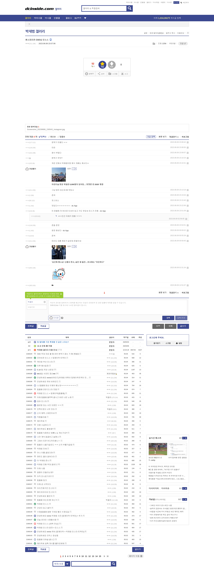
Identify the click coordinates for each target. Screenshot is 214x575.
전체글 (31, 326)
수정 (158, 326)
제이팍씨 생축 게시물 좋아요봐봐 (49, 543)
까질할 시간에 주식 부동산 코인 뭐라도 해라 (166, 512)
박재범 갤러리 (35, 31)
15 (100, 556)
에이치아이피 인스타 (44, 492)
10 (83, 556)
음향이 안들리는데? (43, 472)
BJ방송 (78, 18)
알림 (179, 343)
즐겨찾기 (157, 343)
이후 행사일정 (41, 366)
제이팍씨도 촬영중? (43, 429)
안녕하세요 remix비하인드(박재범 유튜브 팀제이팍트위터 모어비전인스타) (61, 378)
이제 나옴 (39, 468)
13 (93, 556)
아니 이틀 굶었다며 (43, 453)
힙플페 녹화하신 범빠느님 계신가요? (50, 433)
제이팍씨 (39, 421)
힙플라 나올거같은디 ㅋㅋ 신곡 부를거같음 (53, 445)
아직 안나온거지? (42, 476)
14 (96, 556)
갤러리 (28, 18)
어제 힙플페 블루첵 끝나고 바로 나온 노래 (52, 397)
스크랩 (153, 43)
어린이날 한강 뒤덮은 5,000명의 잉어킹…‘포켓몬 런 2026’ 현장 (77, 184)
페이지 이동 (135, 556)
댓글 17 (183, 43)
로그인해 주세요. (156, 338)
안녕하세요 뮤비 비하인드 (46, 382)
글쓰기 (183, 326)
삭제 (188, 142)
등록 (168, 318)
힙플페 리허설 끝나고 (44, 539)
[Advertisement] (107, 101)
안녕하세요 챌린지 (43, 496)
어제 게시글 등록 (167, 18)
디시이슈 (165, 488)
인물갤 (142, 2)
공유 (101, 73)
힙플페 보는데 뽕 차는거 (45, 500)
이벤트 (163, 2)
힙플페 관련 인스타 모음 (45, 389)
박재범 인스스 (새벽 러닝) (46, 524)
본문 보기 (163, 137)
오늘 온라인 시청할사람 (45, 520)
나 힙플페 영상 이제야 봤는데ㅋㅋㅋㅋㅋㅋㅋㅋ (55, 385)
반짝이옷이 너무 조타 (44, 409)
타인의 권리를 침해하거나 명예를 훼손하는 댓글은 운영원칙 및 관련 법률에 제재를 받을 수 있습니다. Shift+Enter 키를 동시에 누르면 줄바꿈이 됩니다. (88, 304)
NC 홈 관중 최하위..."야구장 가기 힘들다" (164, 470)
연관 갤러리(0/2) (157, 33)
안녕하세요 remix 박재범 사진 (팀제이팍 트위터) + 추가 (58, 516)
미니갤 (136, 2)
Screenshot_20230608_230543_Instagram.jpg (46, 129)
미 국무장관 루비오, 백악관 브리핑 (162, 467)
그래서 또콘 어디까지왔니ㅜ (47, 441)
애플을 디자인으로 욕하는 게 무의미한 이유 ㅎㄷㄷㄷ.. (168, 476)
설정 (145, 33)
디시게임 (156, 2)
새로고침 (185, 137)
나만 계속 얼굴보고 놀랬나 (46, 437)
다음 (104, 556)
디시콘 (169, 2)
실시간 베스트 (155, 438)
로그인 (176, 2)
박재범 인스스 (41, 504)
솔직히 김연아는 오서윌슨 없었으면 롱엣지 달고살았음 (168, 509)
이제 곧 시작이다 (42, 484)
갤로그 (149, 2)
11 (86, 556)
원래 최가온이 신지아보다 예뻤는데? (164, 518)
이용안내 (180, 33)
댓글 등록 (151, 137)
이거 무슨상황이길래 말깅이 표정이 (163, 521)
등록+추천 (181, 318)
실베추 (89, 73)
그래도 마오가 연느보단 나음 (161, 505)
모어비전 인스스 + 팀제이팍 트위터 (50, 358)
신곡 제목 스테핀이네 (44, 413)
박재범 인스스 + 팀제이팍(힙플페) (49, 393)
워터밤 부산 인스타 (43, 362)
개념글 (43, 326)
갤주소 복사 (170, 33)
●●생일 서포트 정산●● (44, 374)
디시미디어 (154, 488)
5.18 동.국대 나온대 (43, 370)
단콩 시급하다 (41, 425)
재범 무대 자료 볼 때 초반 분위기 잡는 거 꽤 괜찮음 (56, 354)
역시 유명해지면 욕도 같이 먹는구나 (163, 515)
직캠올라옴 (40, 417)
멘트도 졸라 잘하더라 (44, 457)
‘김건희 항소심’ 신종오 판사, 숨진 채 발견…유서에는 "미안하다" (78, 262)
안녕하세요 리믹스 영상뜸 (46, 536)
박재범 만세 (40, 449)
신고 (124, 73)
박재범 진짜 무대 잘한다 (45, 464)
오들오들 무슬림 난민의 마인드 (160, 473)
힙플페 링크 (40, 480)
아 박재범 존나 (41, 460)
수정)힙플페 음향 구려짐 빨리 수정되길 (51, 512)
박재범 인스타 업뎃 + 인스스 (47, 528)
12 (89, 556)
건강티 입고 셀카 (42, 508)
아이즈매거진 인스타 (44, 488)
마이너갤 (129, 2)
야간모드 (185, 2)
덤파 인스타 (40, 401)
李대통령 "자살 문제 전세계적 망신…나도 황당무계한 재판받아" (168, 479)
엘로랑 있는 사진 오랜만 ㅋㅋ (47, 405)
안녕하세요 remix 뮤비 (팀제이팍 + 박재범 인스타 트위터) (59, 532)
